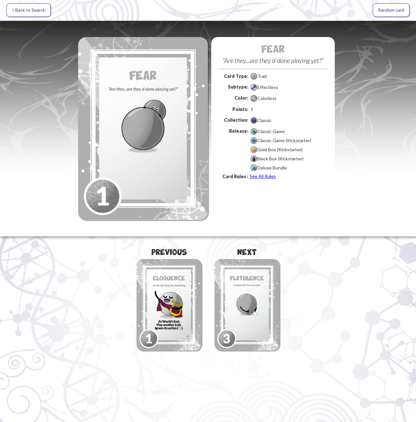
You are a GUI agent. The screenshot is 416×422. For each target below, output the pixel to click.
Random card (391, 10)
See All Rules (263, 176)
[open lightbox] (143, 128)
